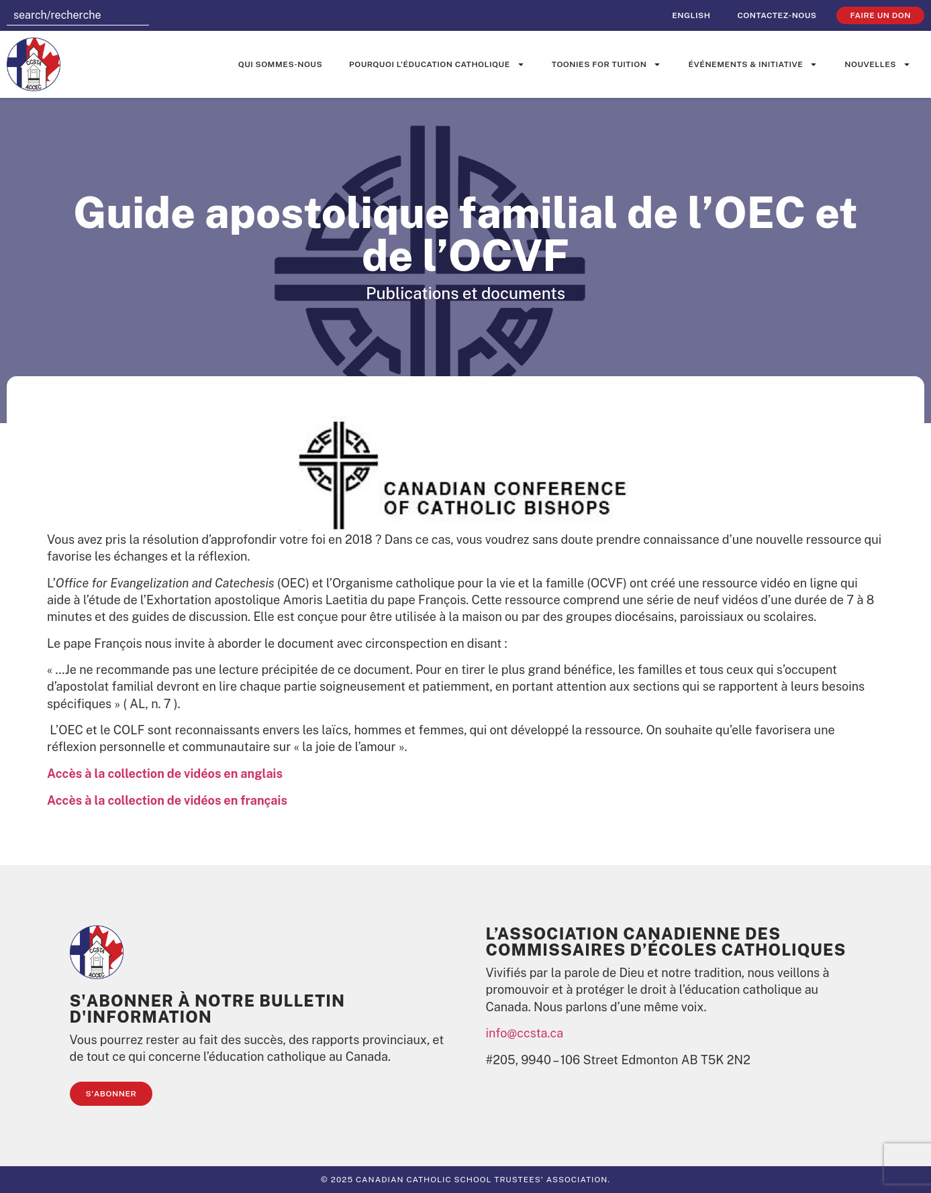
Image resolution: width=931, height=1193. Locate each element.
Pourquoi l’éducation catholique (437, 64)
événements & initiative (753, 64)
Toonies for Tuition (607, 64)
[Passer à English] (691, 15)
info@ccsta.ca (525, 1033)
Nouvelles (877, 64)
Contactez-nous (776, 15)
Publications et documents (465, 293)
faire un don (880, 15)
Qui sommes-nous (280, 64)
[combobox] (78, 15)
